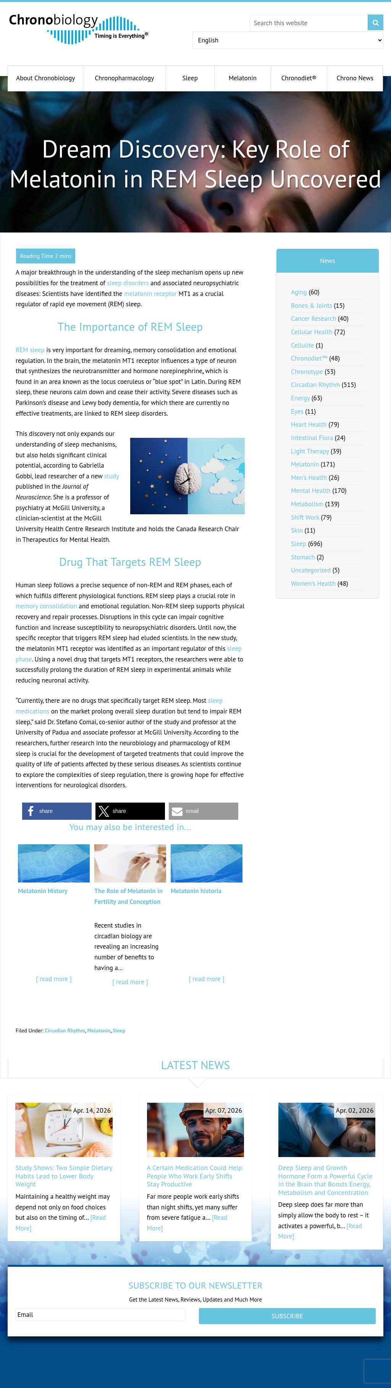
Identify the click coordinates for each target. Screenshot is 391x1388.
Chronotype (307, 371)
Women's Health (313, 583)
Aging (299, 292)
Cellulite (302, 345)
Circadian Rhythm (65, 1030)
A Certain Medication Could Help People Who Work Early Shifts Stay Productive (194, 1175)
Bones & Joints (311, 305)
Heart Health (309, 424)
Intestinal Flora (312, 438)
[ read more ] (53, 979)
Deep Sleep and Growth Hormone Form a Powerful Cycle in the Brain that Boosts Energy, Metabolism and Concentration (325, 1180)
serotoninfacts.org (295, 1383)
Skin (297, 530)
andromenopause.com (130, 1372)
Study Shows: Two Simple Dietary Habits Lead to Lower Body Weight (63, 1175)
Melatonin (99, 1030)
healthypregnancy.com (46, 1372)
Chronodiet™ (309, 358)
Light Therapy (310, 451)
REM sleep (30, 350)
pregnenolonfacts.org (298, 1372)
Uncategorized (311, 570)
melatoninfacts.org (211, 1383)
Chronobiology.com (79, 28)
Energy (300, 398)
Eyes (297, 411)
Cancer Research (313, 318)
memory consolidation (46, 606)
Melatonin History (43, 891)
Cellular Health (312, 332)
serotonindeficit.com (129, 1383)
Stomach (303, 557)
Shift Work (305, 517)
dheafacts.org (206, 1372)
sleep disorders (128, 283)
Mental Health (311, 490)
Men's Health (309, 477)
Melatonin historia (196, 891)
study (111, 476)
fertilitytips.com (40, 1383)
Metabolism (307, 504)
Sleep (119, 1030)
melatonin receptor (150, 293)
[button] (57, 811)
